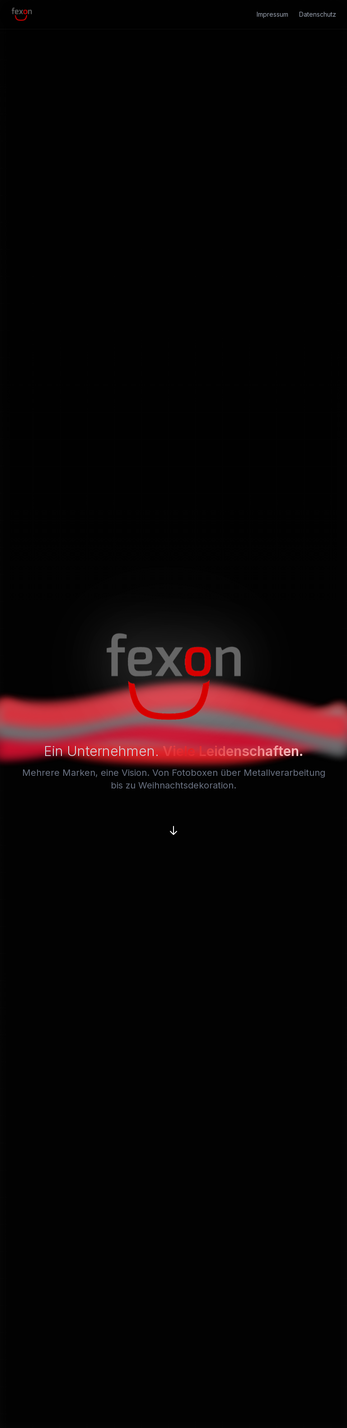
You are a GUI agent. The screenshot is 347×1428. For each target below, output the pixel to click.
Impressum (272, 14)
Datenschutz (317, 14)
